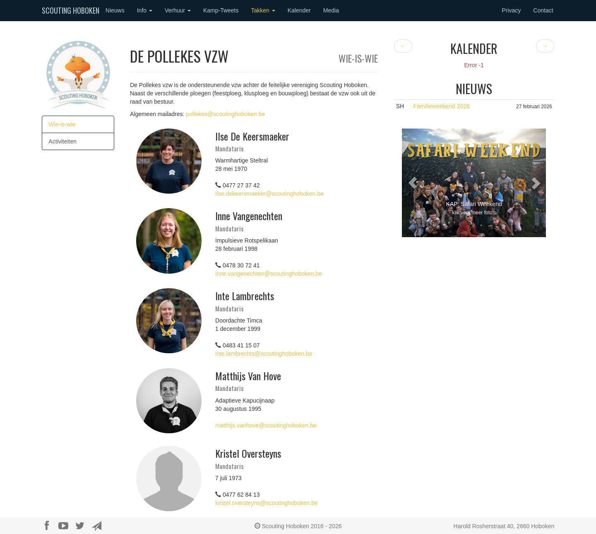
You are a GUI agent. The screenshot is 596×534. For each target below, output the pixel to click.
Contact (543, 10)
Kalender (299, 10)
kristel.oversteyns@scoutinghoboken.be (266, 503)
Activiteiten (62, 141)
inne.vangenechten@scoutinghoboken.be (268, 273)
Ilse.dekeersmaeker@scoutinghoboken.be (269, 193)
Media (331, 10)
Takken (263, 10)
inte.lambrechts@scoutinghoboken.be (263, 353)
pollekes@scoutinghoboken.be (225, 114)
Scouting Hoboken (70, 10)
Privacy (511, 10)
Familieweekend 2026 (441, 106)
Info (144, 10)
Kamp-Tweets (221, 10)
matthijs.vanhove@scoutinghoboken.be (266, 425)
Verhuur (178, 10)
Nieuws (115, 10)
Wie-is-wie (61, 124)
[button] (412, 183)
